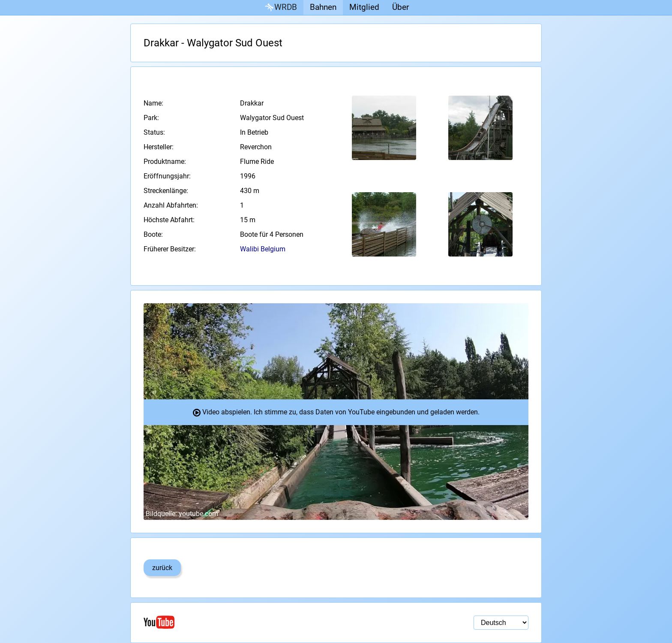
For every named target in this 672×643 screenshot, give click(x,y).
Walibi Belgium (262, 249)
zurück (162, 568)
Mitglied (364, 7)
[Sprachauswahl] (501, 623)
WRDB (280, 7)
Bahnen (323, 7)
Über (400, 7)
